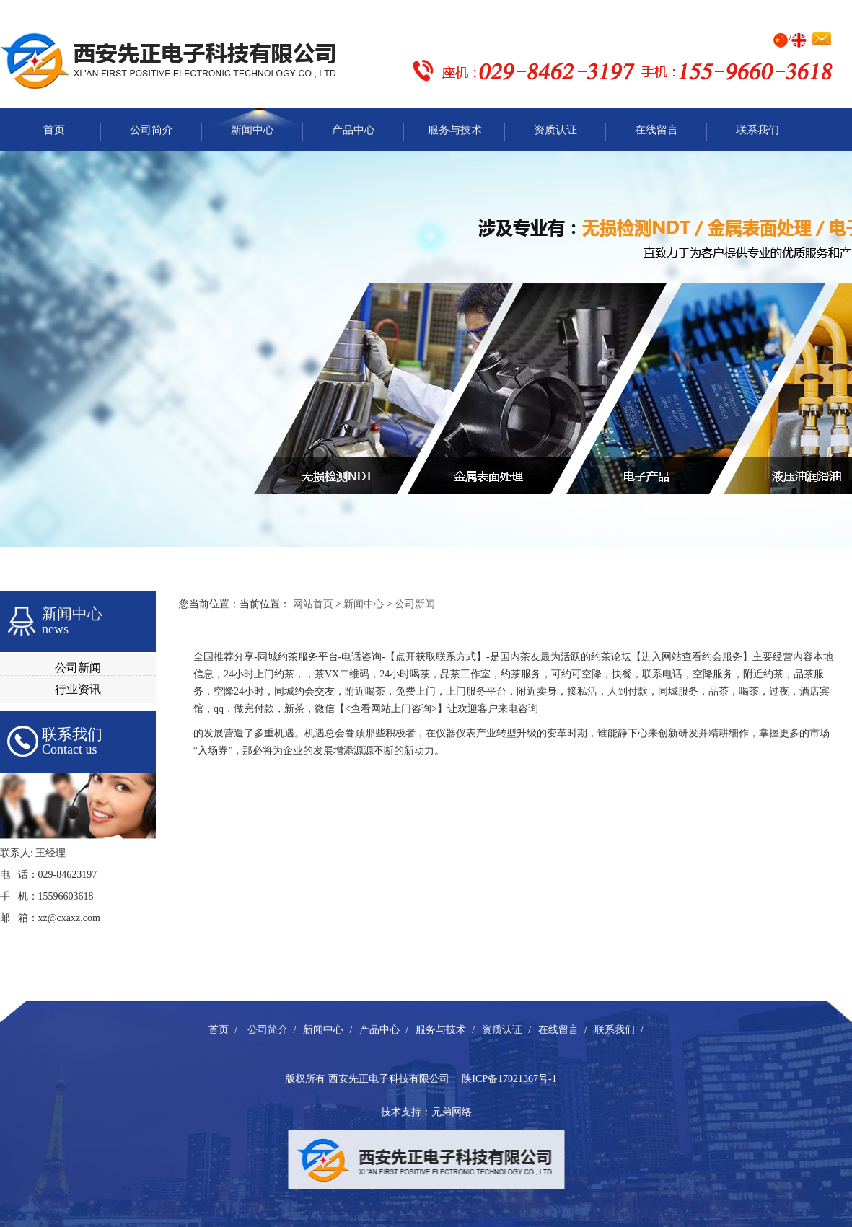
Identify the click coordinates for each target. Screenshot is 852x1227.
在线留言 (656, 130)
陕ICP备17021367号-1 (509, 1078)
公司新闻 (78, 667)
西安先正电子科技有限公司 (388, 1078)
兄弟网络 (451, 1112)
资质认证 (555, 130)
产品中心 (353, 130)
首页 (54, 130)
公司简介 (151, 130)
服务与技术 (455, 130)
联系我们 (757, 130)
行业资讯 (78, 689)
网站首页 (313, 604)
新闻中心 (252, 130)
